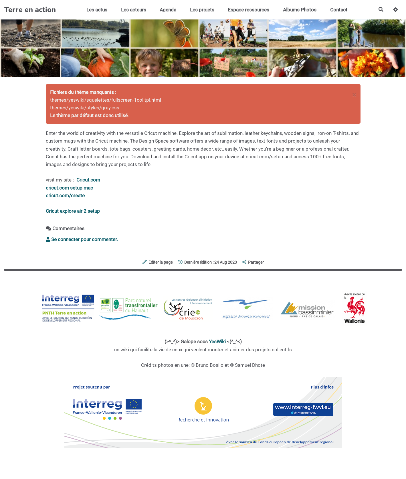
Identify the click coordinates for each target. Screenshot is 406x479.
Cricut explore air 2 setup (73, 211)
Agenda (168, 10)
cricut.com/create (65, 195)
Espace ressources (248, 10)
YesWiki (217, 341)
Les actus (96, 10)
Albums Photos (299, 10)
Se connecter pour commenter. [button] (82, 239)
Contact (338, 10)
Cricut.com (88, 180)
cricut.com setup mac (69, 188)
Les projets (202, 10)
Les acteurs (133, 10)
